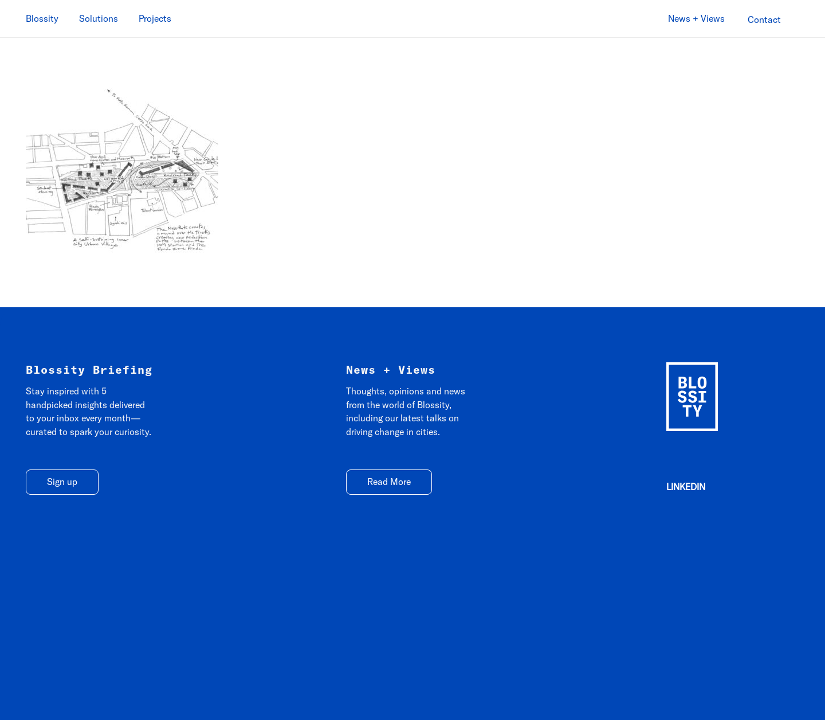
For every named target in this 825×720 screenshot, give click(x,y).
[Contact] (764, 19)
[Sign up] (62, 482)
